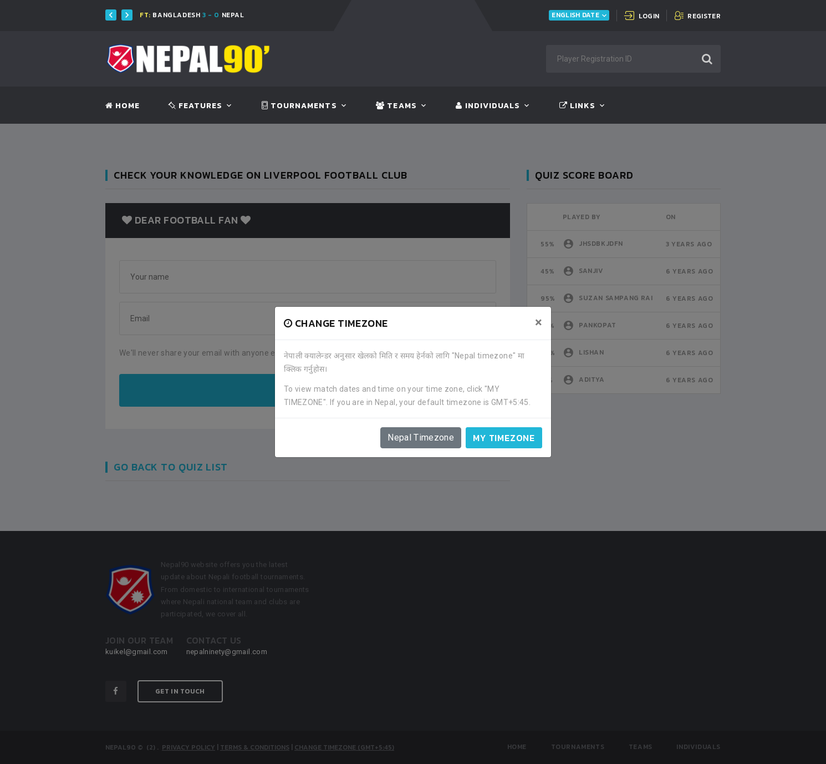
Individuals (488, 106)
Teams (396, 106)
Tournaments (299, 106)
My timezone (504, 437)
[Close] (538, 322)
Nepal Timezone (420, 437)
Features (195, 106)
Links (577, 106)
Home (122, 106)
